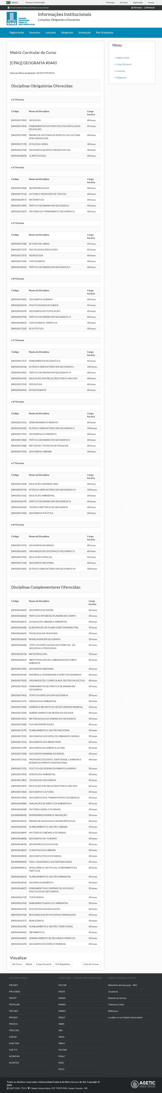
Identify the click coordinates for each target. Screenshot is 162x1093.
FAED (61, 1062)
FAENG (62, 998)
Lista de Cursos (91, 964)
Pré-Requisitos (62, 964)
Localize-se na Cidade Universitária (125, 1017)
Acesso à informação (35, 2)
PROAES (13, 985)
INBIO (62, 1043)
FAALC (62, 1056)
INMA (61, 1024)
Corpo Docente (43, 964)
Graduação (84, 32)
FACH (61, 1069)
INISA (62, 1036)
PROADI (13, 1017)
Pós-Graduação (104, 32)
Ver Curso (17, 964)
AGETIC (13, 1049)
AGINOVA (14, 1056)
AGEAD (13, 1036)
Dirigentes (67, 32)
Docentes (34, 32)
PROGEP (13, 1011)
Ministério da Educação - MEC (122, 985)
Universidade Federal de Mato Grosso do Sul (28, 7)
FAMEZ (62, 1011)
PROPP (13, 998)
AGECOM (14, 1043)
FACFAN (63, 1049)
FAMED (62, 1004)
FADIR (62, 991)
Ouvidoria (113, 991)
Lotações (51, 32)
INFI (61, 1030)
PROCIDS (14, 1030)
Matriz (29, 964)
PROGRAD (14, 991)
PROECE (13, 1024)
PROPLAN (14, 1004)
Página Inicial (16, 32)
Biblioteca (113, 1011)
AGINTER (14, 1062)
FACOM (62, 985)
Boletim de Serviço (117, 998)
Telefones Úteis (116, 1004)
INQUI (62, 1017)
